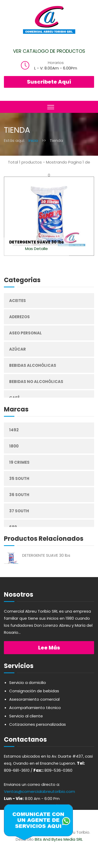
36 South (19, 494)
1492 (14, 430)
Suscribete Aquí (49, 81)
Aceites (17, 300)
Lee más (49, 647)
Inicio (33, 140)
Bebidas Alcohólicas (32, 365)
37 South (19, 511)
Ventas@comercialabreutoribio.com (39, 791)
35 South (19, 478)
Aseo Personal (25, 333)
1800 (14, 446)
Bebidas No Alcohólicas (36, 381)
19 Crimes (19, 462)
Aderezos (19, 317)
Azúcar (17, 349)
